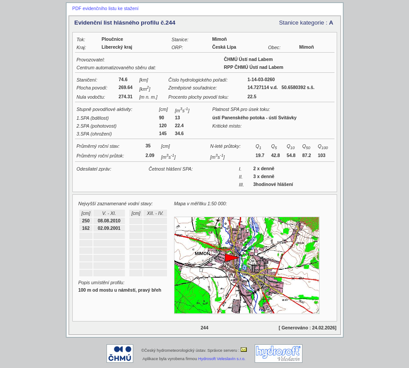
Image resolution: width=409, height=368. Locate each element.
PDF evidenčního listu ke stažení (105, 8)
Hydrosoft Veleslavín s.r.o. (221, 359)
